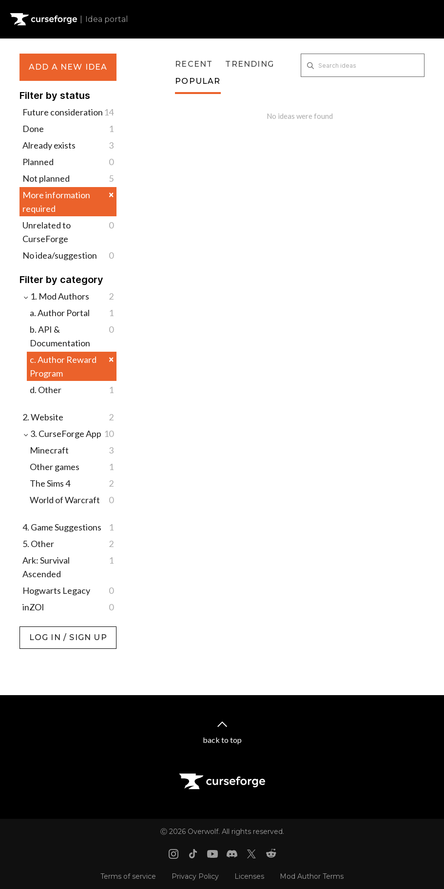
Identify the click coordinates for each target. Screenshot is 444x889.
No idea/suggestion (68, 255)
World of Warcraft (72, 500)
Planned (68, 162)
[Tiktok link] (193, 854)
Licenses (249, 876)
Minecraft (72, 450)
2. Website (68, 417)
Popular (197, 81)
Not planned (68, 178)
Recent (193, 64)
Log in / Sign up (44, 631)
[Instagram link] (173, 854)
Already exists (68, 145)
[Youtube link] (212, 854)
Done (68, 128)
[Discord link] (232, 854)
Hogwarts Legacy (68, 590)
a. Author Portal (72, 313)
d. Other (72, 390)
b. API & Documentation (72, 335)
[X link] (251, 854)
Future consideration (68, 112)
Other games (72, 466)
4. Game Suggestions (68, 527)
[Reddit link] (271, 854)
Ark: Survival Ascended (68, 566)
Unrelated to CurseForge (68, 231)
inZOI (68, 607)
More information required (68, 201)
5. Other (68, 543)
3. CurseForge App (68, 433)
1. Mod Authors (68, 296)
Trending (249, 64)
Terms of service (128, 876)
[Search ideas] (363, 65)
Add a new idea (68, 67)
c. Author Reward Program (72, 366)
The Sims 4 (72, 483)
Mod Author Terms (312, 876)
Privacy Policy (195, 876)
